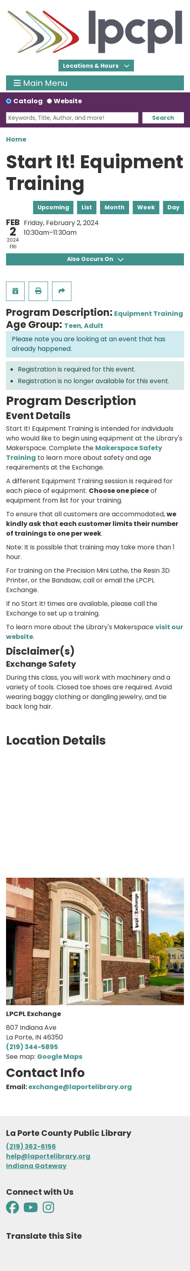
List (86, 207)
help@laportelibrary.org (48, 1156)
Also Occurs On (95, 259)
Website (68, 101)
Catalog (28, 101)
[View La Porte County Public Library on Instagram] (48, 1210)
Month (114, 207)
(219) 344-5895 (32, 1047)
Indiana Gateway (36, 1166)
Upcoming (53, 207)
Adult (93, 325)
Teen (72, 325)
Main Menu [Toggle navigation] (40, 82)
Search (163, 118)
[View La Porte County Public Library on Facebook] (13, 1210)
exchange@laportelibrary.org (80, 1087)
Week (146, 207)
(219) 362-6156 (31, 1146)
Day (173, 207)
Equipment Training (148, 313)
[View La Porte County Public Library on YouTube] (30, 1210)
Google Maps (59, 1056)
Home (16, 139)
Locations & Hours (91, 66)
